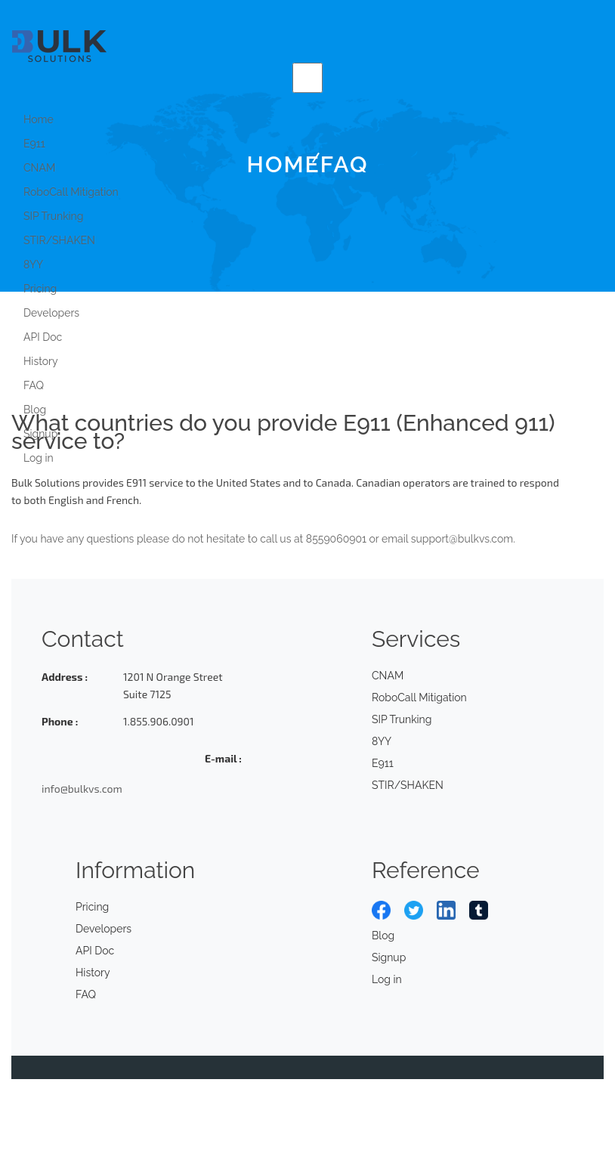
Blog (34, 410)
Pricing (40, 289)
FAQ (33, 385)
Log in (38, 458)
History (40, 361)
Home (38, 119)
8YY (33, 264)
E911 (34, 144)
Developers (51, 313)
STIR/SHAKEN (59, 240)
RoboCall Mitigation (71, 192)
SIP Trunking (53, 216)
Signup (40, 434)
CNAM (387, 676)
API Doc (42, 337)
